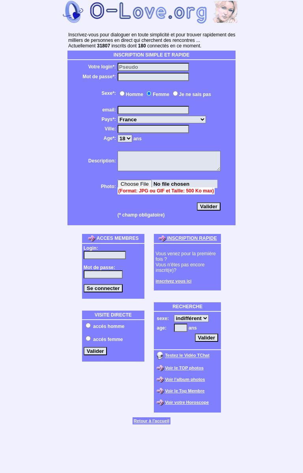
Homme (128, 94)
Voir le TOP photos (184, 371)
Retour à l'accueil (152, 424)
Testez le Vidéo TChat (187, 359)
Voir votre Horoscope (187, 405)
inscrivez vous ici (173, 284)
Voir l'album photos (185, 383)
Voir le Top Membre (184, 394)
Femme (155, 94)
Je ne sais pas (189, 94)
